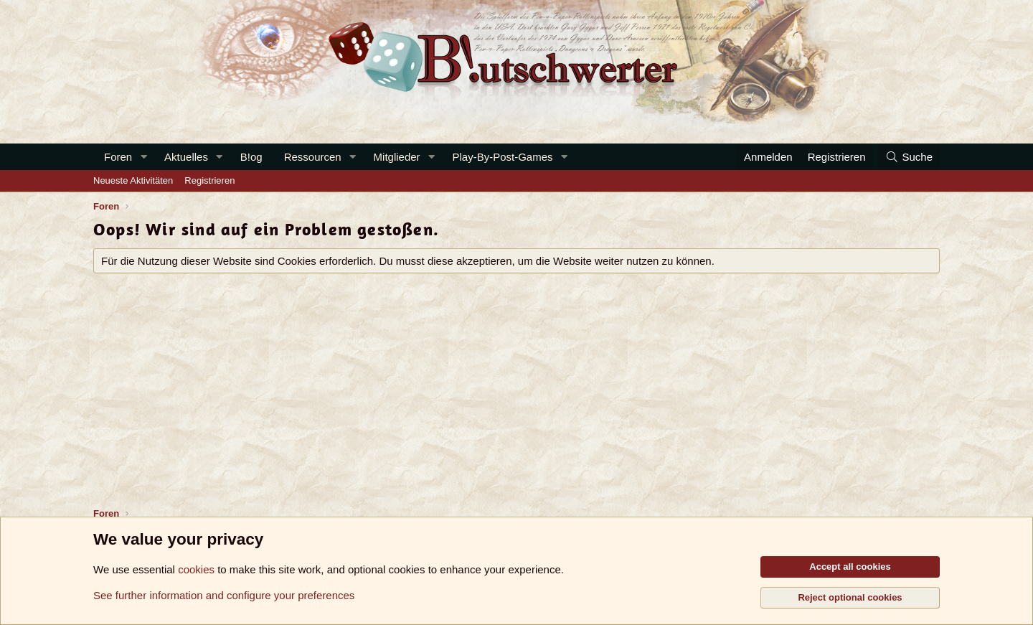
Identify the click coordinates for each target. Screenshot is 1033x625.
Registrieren (209, 180)
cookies (196, 569)
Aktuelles (186, 157)
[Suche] (909, 157)
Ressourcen (312, 157)
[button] (143, 157)
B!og (251, 157)
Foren (118, 157)
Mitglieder (397, 157)
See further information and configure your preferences (223, 595)
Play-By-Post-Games (503, 157)
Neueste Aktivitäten (133, 180)
